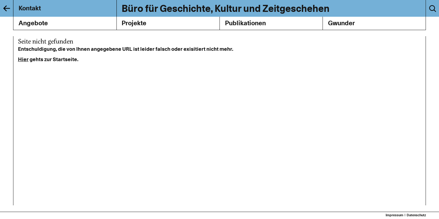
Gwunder (341, 23)
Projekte (134, 23)
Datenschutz (416, 215)
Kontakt (30, 8)
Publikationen (245, 23)
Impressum (394, 215)
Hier (23, 59)
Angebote (33, 23)
